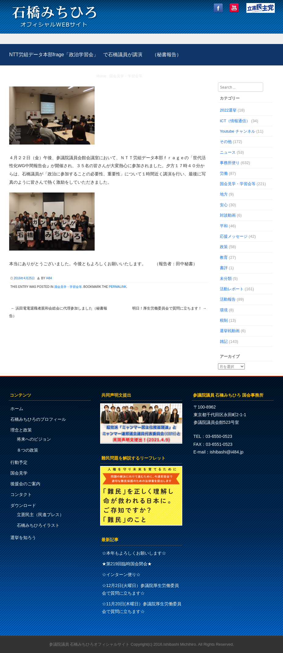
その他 (226, 141)
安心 (224, 205)
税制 (224, 320)
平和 (224, 226)
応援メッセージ (234, 236)
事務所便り (230, 162)
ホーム (16, 408)
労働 (224, 173)
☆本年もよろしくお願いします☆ (134, 553)
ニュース (228, 152)
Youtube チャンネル (237, 131)
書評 (224, 268)
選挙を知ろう (23, 537)
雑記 (224, 341)
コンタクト (21, 494)
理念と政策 (21, 429)
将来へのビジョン (34, 439)
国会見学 (18, 473)
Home (101, 76)
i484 (49, 278)
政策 (224, 246)
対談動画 (228, 215)
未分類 (226, 278)
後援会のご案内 (25, 483)
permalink (117, 286)
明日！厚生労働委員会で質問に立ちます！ (169, 308)
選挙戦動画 (230, 330)
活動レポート (232, 289)
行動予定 (18, 462)
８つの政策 (27, 450)
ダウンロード (23, 505)
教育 (224, 257)
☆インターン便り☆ (121, 574)
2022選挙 (228, 110)
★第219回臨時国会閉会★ (127, 563)
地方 (224, 194)
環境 (224, 310)
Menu (141, 39)
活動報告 (228, 299)
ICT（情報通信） (235, 121)
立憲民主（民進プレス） (40, 514)
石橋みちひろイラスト (38, 525)
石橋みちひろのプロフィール (38, 419)
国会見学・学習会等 (125, 76)
